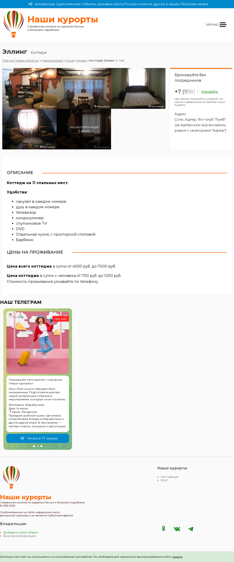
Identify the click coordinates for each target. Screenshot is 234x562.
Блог (164, 480)
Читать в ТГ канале (39, 438)
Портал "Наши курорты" (20, 60)
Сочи (70, 60)
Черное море (52, 60)
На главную (169, 477)
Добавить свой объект (20, 532)
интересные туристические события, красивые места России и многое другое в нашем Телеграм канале (118, 4)
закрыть (177, 556)
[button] (34, 446)
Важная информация (19, 536)
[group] (37, 379)
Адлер (82, 60)
